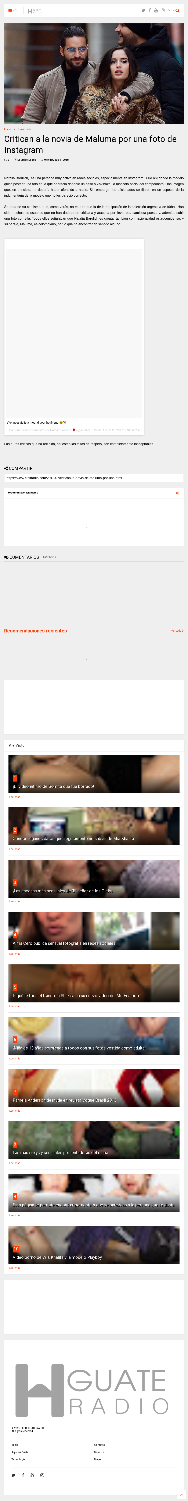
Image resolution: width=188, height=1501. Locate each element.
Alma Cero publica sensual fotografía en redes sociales (64, 943)
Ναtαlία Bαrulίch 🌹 (62, 430)
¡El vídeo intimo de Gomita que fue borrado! (53, 786)
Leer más (14, 796)
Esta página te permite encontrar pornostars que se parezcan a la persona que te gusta (93, 1204)
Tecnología (18, 1459)
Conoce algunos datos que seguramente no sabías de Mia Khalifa (73, 838)
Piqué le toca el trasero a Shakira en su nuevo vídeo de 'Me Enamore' (77, 995)
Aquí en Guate (20, 1452)
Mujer (97, 1459)
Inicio (7, 129)
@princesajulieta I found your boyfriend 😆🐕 (36, 422)
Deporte (99, 1452)
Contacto (99, 1444)
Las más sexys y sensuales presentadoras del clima (60, 1152)
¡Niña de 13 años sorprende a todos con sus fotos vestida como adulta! (79, 1048)
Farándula (24, 129)
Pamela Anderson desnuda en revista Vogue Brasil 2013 (64, 1100)
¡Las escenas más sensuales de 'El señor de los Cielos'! (64, 890)
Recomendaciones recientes (35, 631)
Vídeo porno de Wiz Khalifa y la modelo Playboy (57, 1257)
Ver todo (177, 630)
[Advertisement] (36, 594)
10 (16, 1248)
